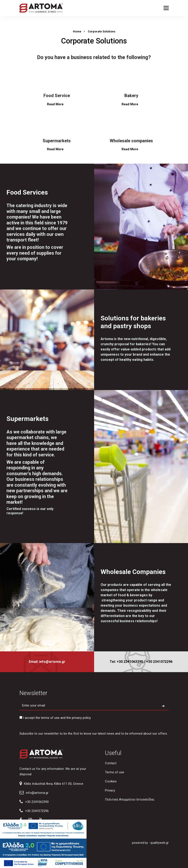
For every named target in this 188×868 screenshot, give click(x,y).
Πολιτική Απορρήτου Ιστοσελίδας (129, 799)
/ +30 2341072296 (158, 662)
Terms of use (114, 772)
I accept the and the (55, 718)
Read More (57, 104)
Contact (110, 763)
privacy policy (81, 718)
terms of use (50, 718)
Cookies (111, 781)
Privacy (110, 790)
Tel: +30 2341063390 (126, 662)
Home (77, 31)
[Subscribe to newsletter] (163, 706)
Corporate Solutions (101, 31)
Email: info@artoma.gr (47, 662)
